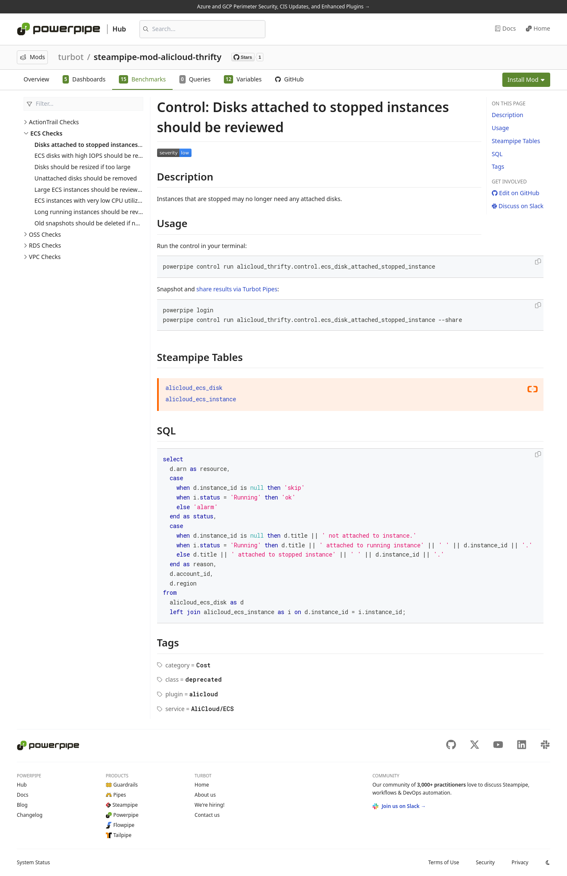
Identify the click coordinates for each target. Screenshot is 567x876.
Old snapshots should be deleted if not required (100, 223)
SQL (497, 154)
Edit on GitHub (516, 193)
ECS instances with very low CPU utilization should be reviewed (120, 200)
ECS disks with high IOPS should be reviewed (96, 156)
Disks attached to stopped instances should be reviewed (114, 145)
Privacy (520, 862)
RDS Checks (45, 245)
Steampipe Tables (516, 141)
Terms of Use (443, 862)
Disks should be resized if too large (82, 167)
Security (485, 862)
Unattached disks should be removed (85, 178)
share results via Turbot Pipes (237, 289)
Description (507, 115)
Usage (500, 128)
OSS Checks (45, 234)
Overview (36, 79)
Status (33, 862)
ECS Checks (46, 133)
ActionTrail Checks (54, 122)
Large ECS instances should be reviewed (89, 190)
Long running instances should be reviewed (94, 212)
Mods (32, 57)
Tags (498, 166)
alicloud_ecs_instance (200, 399)
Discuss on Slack (517, 206)
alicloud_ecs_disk (194, 388)
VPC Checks (45, 257)
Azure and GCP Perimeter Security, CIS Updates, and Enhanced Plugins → (283, 6)
